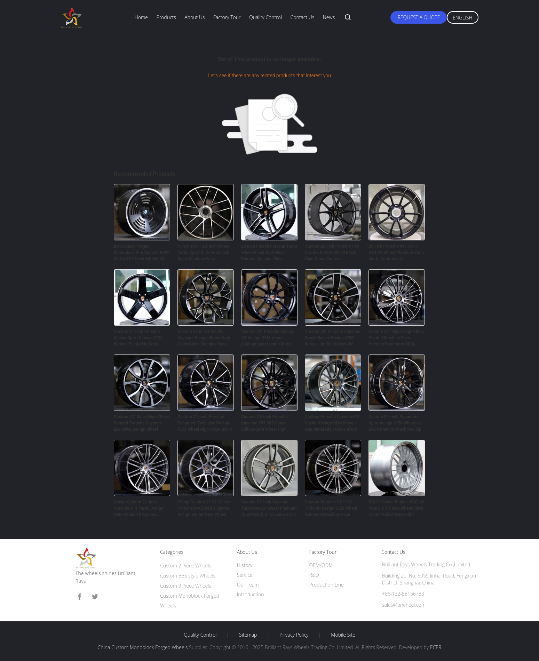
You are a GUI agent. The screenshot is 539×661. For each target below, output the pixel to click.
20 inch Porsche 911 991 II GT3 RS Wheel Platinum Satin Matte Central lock (396, 252)
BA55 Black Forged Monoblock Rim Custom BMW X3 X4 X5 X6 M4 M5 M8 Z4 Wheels (142, 253)
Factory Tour (227, 17)
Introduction (250, 594)
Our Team (248, 584)
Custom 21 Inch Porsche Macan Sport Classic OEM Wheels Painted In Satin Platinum (138, 338)
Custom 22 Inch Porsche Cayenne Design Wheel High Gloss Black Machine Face (203, 338)
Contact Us (303, 17)
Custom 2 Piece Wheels (185, 565)
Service (245, 575)
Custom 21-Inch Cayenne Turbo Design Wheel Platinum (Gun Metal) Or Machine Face (269, 508)
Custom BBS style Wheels (187, 575)
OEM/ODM (321, 565)
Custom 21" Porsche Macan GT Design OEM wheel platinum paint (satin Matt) (267, 338)
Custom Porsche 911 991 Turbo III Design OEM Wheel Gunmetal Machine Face (331, 508)
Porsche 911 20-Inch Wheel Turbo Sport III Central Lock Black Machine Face (203, 252)
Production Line (326, 584)
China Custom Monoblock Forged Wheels (143, 647)
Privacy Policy (293, 634)
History (245, 565)
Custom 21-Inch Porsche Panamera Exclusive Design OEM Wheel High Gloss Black (204, 423)
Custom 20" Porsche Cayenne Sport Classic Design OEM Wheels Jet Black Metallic (332, 338)
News (329, 17)
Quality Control (265, 17)
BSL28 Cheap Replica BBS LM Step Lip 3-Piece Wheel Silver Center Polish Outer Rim (396, 508)
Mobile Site (343, 634)
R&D (314, 575)
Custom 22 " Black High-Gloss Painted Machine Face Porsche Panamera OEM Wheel (396, 338)
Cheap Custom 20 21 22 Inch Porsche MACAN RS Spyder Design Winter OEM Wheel (204, 508)
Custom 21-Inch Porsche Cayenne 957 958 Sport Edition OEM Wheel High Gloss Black (264, 423)
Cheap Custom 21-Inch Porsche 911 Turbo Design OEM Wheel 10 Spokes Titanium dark (139, 509)
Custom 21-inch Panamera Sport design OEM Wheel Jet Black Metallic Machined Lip (395, 423)
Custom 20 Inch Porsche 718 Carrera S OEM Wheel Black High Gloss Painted (332, 252)
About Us (194, 17)
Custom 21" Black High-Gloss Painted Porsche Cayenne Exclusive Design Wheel (141, 423)
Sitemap (248, 634)
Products (166, 17)
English (462, 17)
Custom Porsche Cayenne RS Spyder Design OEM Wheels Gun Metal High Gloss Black (332, 423)
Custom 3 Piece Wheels (185, 585)
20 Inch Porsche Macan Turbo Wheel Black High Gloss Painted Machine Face (269, 252)
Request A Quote (418, 17)
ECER (435, 647)
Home (141, 17)
